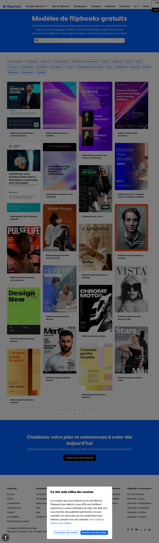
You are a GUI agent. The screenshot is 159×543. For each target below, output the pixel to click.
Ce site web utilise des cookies (79, 494)
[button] (5, 537)
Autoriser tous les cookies (94, 532)
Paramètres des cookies (66, 532)
